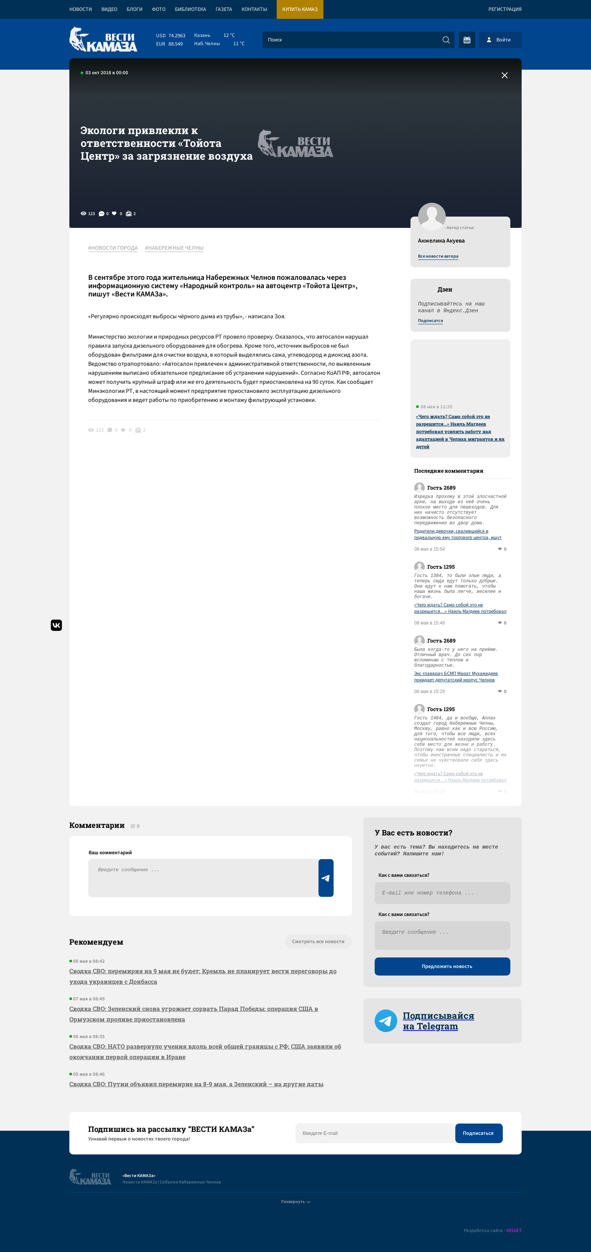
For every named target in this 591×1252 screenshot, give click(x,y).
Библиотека (190, 9)
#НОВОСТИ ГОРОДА (113, 248)
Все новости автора (438, 256)
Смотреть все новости (318, 941)
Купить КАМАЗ (300, 9)
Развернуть (295, 1202)
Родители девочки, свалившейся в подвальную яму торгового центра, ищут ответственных (458, 534)
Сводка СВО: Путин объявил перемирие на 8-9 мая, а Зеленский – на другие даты (196, 1084)
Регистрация (505, 9)
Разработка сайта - (493, 1230)
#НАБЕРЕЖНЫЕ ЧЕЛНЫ (174, 248)
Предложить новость (447, 966)
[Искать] (446, 40)
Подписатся (430, 321)
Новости (80, 9)
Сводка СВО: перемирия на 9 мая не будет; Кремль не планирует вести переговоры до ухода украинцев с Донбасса (203, 976)
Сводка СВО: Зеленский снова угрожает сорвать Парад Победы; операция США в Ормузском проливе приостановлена (193, 1014)
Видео (109, 9)
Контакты (254, 9)
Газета (224, 9)
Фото (158, 9)
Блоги (134, 9)
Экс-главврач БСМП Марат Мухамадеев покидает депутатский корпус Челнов (456, 676)
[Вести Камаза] (103, 39)
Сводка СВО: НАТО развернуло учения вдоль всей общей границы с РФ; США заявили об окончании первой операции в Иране (205, 1051)
